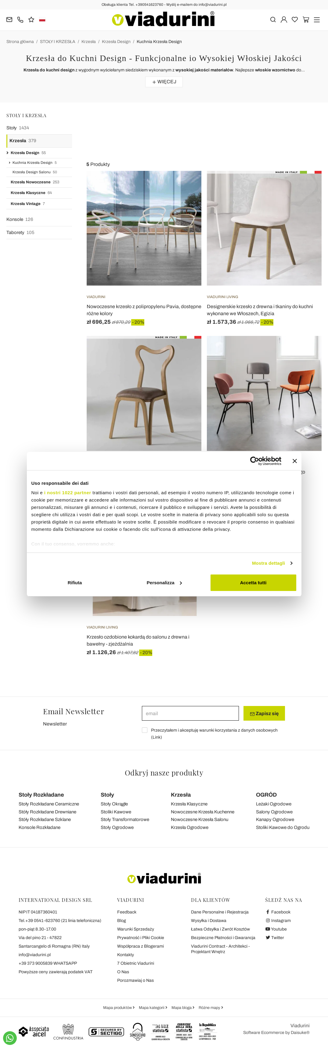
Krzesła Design (116, 41)
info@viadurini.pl (35, 955)
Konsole (19, 219)
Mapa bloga (182, 1008)
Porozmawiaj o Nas (135, 980)
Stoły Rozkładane (41, 795)
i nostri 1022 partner (67, 492)
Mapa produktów (118, 1008)
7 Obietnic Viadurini (135, 963)
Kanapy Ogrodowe (275, 819)
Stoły (17, 128)
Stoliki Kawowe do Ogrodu (282, 827)
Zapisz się (264, 713)
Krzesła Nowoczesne (35, 182)
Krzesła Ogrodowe (189, 827)
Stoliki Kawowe (116, 811)
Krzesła (88, 41)
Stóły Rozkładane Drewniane (47, 811)
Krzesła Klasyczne (31, 193)
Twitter (274, 937)
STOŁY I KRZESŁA (57, 41)
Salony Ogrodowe (274, 811)
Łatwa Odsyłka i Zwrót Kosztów (220, 929)
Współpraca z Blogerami (140, 946)
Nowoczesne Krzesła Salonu (199, 819)
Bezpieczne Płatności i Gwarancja (223, 937)
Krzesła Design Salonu (35, 172)
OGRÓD (266, 795)
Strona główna (20, 41)
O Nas (123, 972)
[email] (190, 713)
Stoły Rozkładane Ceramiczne (49, 803)
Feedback (126, 912)
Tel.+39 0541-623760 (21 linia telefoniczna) (60, 920)
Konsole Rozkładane (39, 827)
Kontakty (125, 955)
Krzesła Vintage (28, 204)
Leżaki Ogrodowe (273, 803)
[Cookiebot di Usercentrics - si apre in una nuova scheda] (254, 461)
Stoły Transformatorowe (125, 819)
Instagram (278, 920)
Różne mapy (210, 1008)
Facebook (278, 912)
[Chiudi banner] (295, 461)
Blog (121, 920)
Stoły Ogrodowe (117, 827)
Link (156, 737)
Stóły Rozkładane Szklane (45, 819)
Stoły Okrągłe (114, 803)
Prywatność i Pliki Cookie (140, 937)
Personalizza (164, 582)
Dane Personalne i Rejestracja (220, 912)
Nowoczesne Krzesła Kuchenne (202, 811)
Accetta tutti (253, 582)
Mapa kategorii (152, 1008)
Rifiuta (75, 582)
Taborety (20, 232)
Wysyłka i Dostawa (208, 920)
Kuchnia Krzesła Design (159, 41)
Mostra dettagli (268, 563)
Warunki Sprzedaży (135, 929)
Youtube (276, 929)
